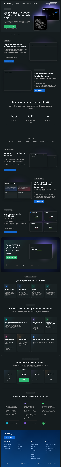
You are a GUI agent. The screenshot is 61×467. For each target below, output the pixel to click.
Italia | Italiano (7, 463)
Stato (46, 452)
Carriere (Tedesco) (7, 446)
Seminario (33, 446)
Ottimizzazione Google (8, 34)
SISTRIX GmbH (7, 441)
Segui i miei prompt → (9, 169)
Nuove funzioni (48, 446)
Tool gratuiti (33, 450)
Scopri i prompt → (39, 201)
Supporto (35, 3)
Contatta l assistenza (49, 450)
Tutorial (32, 452)
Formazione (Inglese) (7, 448)
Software (17, 3)
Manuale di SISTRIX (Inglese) (50, 444)
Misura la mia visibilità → (10, 232)
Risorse (28, 3)
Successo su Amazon (26, 34)
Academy (33, 456)
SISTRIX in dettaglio (7, 444)
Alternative (33, 454)
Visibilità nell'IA (17, 34)
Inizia (37, 379)
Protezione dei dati (43, 463)
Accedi (47, 3)
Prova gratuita (53, 3)
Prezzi (23, 3)
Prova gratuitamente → (10, 26)
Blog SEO (33, 448)
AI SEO (18, 448)
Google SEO (19, 446)
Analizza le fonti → (9, 61)
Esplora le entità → (39, 90)
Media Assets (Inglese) (35, 458)
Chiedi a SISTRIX (34, 444)
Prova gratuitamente (11, 257)
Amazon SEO (19, 450)
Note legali (53, 463)
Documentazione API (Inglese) (51, 448)
